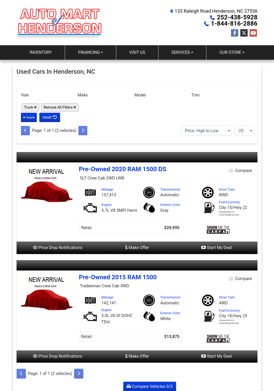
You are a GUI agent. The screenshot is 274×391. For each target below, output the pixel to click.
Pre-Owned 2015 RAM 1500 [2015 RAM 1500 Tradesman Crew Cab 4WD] (118, 277)
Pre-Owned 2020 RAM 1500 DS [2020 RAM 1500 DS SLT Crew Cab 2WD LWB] (122, 169)
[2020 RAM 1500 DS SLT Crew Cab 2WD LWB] (47, 185)
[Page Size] (243, 131)
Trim (195, 95)
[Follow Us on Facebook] (234, 33)
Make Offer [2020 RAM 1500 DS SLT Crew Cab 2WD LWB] (137, 247)
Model (140, 95)
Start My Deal (216, 247)
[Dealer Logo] (60, 22)
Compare (243, 170)
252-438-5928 (237, 17)
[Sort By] (206, 131)
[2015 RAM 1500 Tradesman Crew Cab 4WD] (47, 293)
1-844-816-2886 (234, 23)
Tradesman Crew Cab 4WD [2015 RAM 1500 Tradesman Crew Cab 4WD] (104, 285)
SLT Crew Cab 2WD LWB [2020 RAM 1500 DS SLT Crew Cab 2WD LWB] (102, 178)
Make (82, 95)
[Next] (83, 131)
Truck (30, 107)
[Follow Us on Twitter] (244, 33)
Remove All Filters (60, 107)
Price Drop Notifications (57, 247)
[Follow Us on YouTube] (253, 33)
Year (25, 95)
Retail (86, 227)
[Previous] (25, 131)
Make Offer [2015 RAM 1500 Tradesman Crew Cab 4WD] (137, 356)
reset (49, 117)
